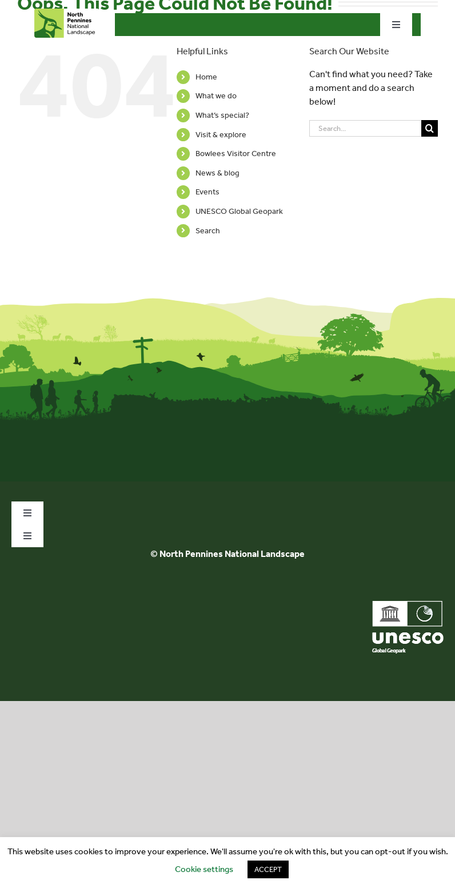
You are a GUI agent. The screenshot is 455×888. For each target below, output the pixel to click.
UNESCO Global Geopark (239, 211)
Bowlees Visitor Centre (235, 153)
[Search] (429, 128)
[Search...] (365, 128)
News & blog (217, 173)
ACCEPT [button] (268, 869)
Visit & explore (220, 135)
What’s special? (222, 115)
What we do (216, 96)
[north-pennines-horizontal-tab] (66, 12)
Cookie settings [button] (204, 869)
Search (207, 231)
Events (207, 192)
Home (206, 77)
